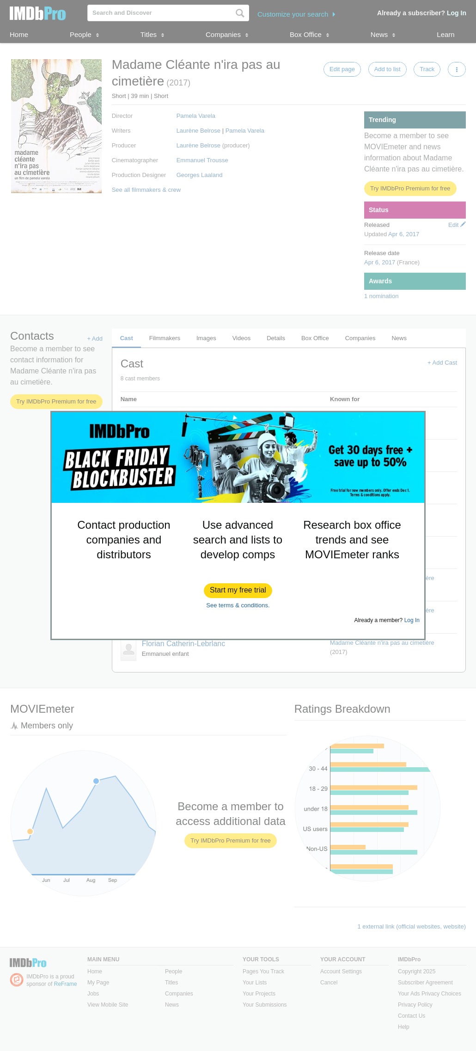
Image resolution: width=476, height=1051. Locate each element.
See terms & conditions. (237, 605)
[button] (238, 591)
